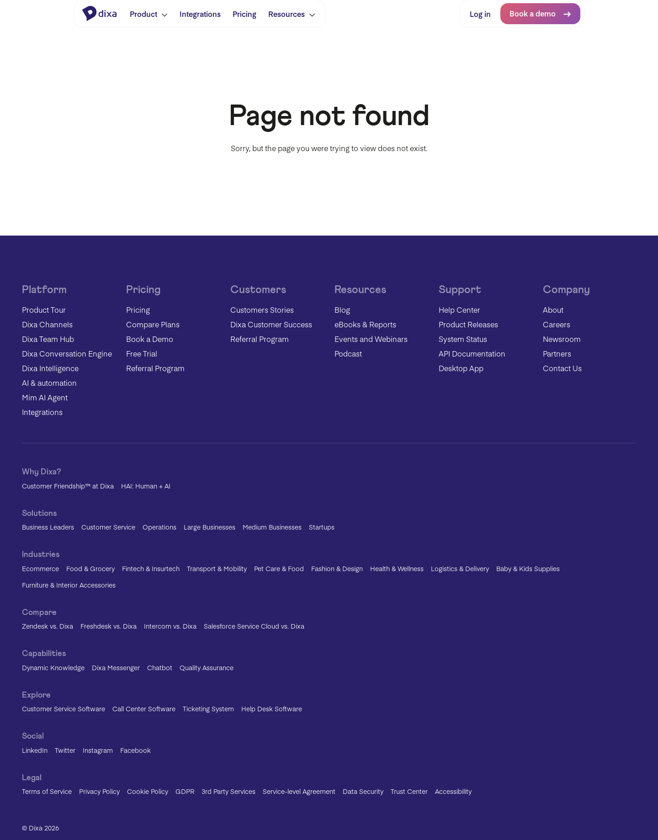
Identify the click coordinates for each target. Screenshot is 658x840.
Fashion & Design (337, 568)
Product (148, 13)
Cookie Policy (147, 791)
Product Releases (468, 324)
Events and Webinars (371, 339)
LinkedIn (35, 750)
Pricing (244, 14)
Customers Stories (262, 309)
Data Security (363, 791)
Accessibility (453, 791)
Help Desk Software (271, 708)
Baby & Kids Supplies (528, 568)
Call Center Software (143, 708)
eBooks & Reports (365, 324)
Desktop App (461, 368)
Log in (480, 14)
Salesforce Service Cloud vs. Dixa (254, 625)
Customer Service (108, 526)
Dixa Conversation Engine (67, 353)
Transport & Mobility (217, 568)
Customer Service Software (63, 708)
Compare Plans (153, 324)
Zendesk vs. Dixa (47, 625)
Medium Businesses (272, 526)
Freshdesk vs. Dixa (108, 625)
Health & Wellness (397, 568)
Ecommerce (40, 568)
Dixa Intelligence (50, 368)
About (553, 309)
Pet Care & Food (279, 568)
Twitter (65, 750)
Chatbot (159, 667)
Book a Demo (149, 339)
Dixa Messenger (116, 667)
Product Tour (44, 309)
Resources (291, 13)
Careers (556, 324)
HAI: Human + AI (145, 485)
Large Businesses (209, 526)
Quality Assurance (206, 667)
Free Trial (141, 353)
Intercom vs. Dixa (170, 625)
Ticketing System (208, 708)
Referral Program (155, 368)
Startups (321, 526)
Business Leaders (48, 526)
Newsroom (562, 339)
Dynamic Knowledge (53, 667)
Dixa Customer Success (271, 324)
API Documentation (472, 353)
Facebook (135, 750)
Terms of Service (47, 791)
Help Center (459, 309)
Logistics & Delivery (460, 568)
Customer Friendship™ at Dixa (68, 485)
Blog (342, 309)
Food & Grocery (90, 568)
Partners (557, 353)
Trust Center (409, 791)
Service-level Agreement (299, 791)
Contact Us (562, 368)
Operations (159, 526)
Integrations (200, 14)
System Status (463, 339)
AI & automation (49, 383)
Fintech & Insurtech (151, 568)
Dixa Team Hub (48, 339)
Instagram (98, 750)
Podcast (348, 353)
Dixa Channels (47, 324)
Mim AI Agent (45, 397)
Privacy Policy (99, 791)
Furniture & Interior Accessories (69, 584)
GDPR (184, 791)
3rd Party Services (228, 791)
